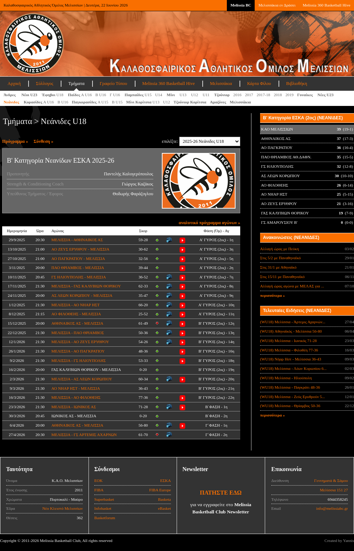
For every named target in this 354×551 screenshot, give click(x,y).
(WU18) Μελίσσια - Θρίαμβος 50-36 (290, 405)
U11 (207, 95)
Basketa (164, 499)
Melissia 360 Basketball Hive (326, 5)
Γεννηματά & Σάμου (331, 480)
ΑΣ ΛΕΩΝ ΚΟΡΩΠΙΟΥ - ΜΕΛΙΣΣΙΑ (81, 295)
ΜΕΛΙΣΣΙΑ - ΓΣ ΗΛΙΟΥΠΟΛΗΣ (78, 360)
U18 (53, 95)
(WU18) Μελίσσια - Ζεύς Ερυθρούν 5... (292, 396)
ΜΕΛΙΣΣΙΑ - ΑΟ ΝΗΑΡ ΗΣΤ (75, 305)
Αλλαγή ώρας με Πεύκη (279, 249)
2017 (249, 95)
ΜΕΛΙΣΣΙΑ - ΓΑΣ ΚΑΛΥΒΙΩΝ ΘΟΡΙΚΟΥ (86, 286)
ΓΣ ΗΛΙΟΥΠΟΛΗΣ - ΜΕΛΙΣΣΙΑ (78, 277)
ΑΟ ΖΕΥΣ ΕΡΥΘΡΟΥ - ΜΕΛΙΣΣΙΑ (80, 249)
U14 (159, 95)
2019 (289, 95)
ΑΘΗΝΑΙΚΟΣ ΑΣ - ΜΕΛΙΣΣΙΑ (77, 323)
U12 (195, 95)
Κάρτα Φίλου (259, 83)
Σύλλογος (44, 83)
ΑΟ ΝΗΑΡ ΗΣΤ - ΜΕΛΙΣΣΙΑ (75, 388)
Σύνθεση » (43, 141)
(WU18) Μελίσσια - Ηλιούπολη (286, 378)
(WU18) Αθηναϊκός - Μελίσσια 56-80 (291, 331)
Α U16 (80, 95)
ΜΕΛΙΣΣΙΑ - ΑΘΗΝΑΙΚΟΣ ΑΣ (77, 240)
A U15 (90, 102)
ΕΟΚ (98, 480)
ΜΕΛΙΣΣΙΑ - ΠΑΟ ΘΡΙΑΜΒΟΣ (77, 332)
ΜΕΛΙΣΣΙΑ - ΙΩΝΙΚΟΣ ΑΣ (73, 407)
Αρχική (14, 83)
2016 (237, 95)
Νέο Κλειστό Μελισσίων (62, 508)
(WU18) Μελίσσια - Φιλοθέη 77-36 (289, 350)
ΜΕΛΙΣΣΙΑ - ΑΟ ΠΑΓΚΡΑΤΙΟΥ (78, 351)
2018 (278, 95)
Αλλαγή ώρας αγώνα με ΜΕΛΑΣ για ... (292, 286)
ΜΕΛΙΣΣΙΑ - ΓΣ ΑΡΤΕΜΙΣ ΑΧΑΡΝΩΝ (84, 434)
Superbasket (104, 499)
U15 (138, 95)
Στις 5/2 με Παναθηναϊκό (280, 258)
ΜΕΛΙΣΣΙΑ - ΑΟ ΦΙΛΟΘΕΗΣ (75, 397)
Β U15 (117, 102)
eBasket (164, 508)
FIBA (99, 490)
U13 (183, 95)
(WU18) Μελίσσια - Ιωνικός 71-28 (288, 340)
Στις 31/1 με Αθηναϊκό (278, 267)
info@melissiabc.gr (332, 508)
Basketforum (104, 518)
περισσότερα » (272, 295)
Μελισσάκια (221, 83)
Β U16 (100, 95)
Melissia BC (240, 5)
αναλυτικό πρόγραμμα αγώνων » (209, 222)
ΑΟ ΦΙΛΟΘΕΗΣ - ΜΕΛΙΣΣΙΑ (76, 314)
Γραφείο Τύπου (113, 83)
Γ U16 (115, 95)
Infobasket (102, 508)
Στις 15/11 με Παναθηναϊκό (282, 276)
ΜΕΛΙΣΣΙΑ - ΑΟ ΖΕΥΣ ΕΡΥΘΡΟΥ (80, 341)
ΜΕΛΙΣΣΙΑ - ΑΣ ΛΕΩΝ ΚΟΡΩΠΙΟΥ (81, 379)
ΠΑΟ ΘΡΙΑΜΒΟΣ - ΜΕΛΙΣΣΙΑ (77, 267)
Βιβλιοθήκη (296, 83)
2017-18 (263, 95)
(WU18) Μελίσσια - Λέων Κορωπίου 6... (293, 368)
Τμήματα (76, 83)
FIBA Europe (160, 490)
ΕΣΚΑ (165, 480)
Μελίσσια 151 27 (334, 490)
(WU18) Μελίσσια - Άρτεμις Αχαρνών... (292, 322)
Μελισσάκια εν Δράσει (276, 5)
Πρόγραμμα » (15, 141)
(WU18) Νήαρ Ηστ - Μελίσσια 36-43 (290, 359)
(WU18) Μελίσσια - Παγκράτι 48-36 (290, 387)
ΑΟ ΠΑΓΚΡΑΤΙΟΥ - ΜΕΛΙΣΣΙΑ (78, 258)
